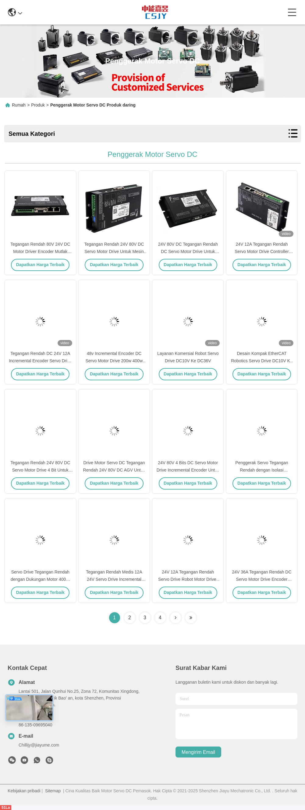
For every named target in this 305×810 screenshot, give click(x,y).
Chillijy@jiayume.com (39, 745)
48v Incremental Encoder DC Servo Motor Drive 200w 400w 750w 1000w (114, 361)
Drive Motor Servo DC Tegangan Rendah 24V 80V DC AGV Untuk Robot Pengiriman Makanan (114, 470)
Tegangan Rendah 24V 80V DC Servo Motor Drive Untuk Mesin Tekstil (114, 251)
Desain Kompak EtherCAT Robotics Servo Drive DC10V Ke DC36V (262, 361)
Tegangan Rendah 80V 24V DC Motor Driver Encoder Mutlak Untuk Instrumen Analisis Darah (40, 251)
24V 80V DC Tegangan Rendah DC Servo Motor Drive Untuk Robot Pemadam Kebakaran (188, 251)
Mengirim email (198, 752)
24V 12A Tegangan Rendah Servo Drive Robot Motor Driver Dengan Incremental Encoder (188, 579)
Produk (37, 105)
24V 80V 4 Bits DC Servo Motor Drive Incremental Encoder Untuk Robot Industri (188, 470)
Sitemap (53, 790)
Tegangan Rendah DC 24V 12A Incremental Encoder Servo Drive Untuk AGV (40, 361)
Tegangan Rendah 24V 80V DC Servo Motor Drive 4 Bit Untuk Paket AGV (40, 470)
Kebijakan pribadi (24, 790)
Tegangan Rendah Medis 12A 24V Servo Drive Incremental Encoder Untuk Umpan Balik (114, 579)
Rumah (19, 105)
